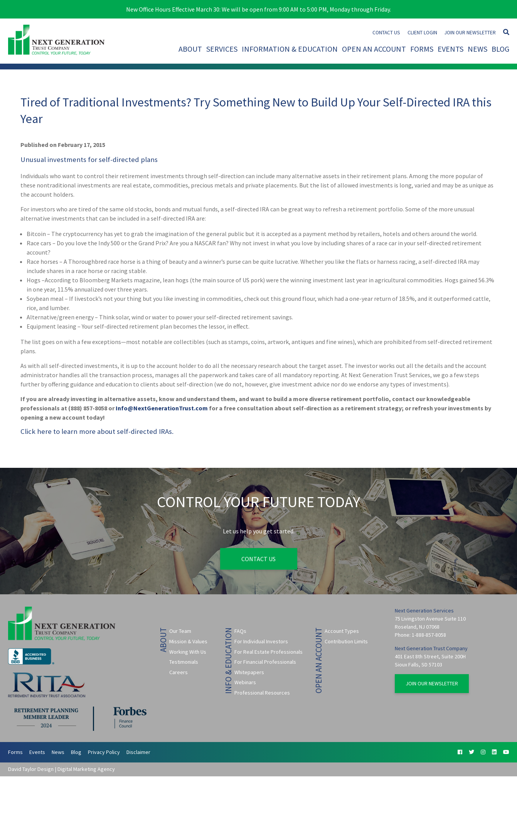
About (190, 49)
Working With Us (187, 651)
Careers (178, 672)
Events (450, 49)
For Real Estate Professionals (268, 651)
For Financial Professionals (265, 661)
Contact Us (386, 32)
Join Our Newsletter (470, 32)
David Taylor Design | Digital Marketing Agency (61, 769)
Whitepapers (249, 672)
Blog (500, 49)
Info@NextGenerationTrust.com (162, 408)
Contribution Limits (346, 641)
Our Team (180, 630)
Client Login (422, 32)
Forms (421, 49)
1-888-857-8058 (429, 634)
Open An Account (374, 49)
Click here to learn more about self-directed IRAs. (96, 431)
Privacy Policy (104, 752)
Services (221, 49)
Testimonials (183, 661)
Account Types (342, 630)
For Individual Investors (261, 641)
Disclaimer (138, 752)
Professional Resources (262, 692)
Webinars (245, 682)
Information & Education (290, 49)
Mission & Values (188, 641)
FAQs (240, 630)
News (477, 49)
